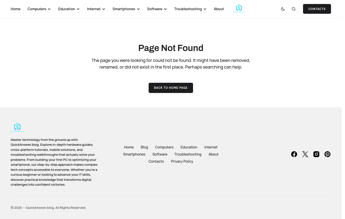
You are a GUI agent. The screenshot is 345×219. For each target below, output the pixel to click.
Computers (164, 147)
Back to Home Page (171, 88)
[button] (283, 8)
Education (189, 147)
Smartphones (134, 154)
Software (159, 154)
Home (129, 147)
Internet (211, 147)
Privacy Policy (182, 161)
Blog (144, 147)
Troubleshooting (187, 154)
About (214, 154)
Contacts (317, 9)
